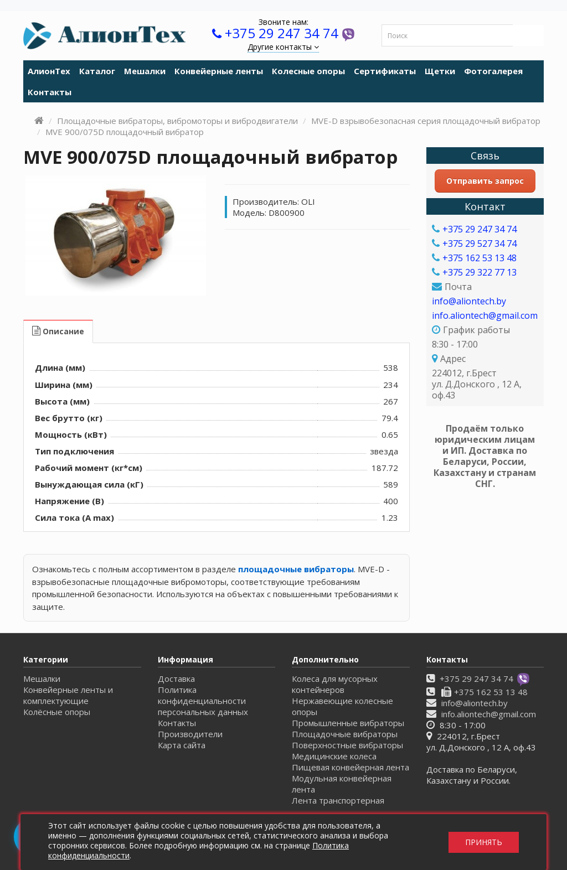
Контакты (49, 91)
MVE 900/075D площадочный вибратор (124, 131)
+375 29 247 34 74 (281, 33)
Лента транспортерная (338, 800)
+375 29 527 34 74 (479, 243)
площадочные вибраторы (296, 568)
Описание (58, 331)
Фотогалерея (493, 70)
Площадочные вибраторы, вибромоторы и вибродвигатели (177, 120)
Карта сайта (181, 744)
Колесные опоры (308, 70)
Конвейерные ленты (218, 70)
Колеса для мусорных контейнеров (335, 684)
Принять (483, 842)
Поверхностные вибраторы (347, 744)
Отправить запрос (485, 180)
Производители (190, 733)
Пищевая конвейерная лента (350, 767)
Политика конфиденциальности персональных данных (203, 700)
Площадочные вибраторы (345, 733)
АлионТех (49, 70)
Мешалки (145, 70)
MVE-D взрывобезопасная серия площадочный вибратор (425, 120)
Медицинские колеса (334, 756)
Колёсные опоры (56, 711)
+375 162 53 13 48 (479, 258)
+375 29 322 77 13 (479, 272)
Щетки (440, 70)
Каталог (97, 70)
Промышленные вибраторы (348, 722)
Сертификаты (385, 70)
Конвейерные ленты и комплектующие (68, 695)
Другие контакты (283, 47)
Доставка (176, 678)
